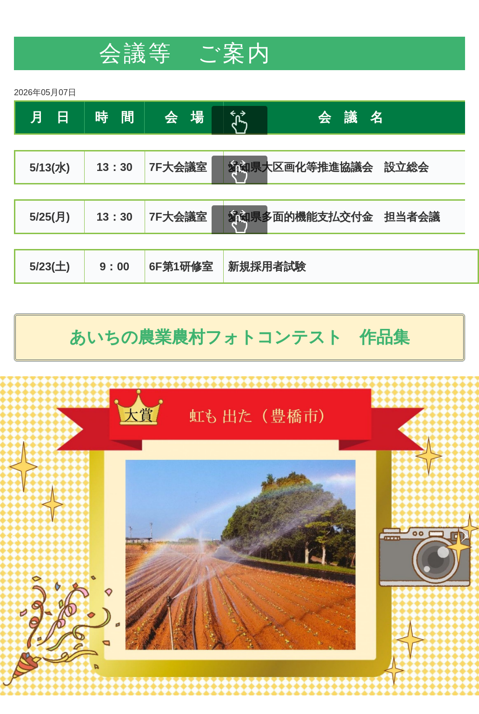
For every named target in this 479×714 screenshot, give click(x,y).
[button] (14, 536)
